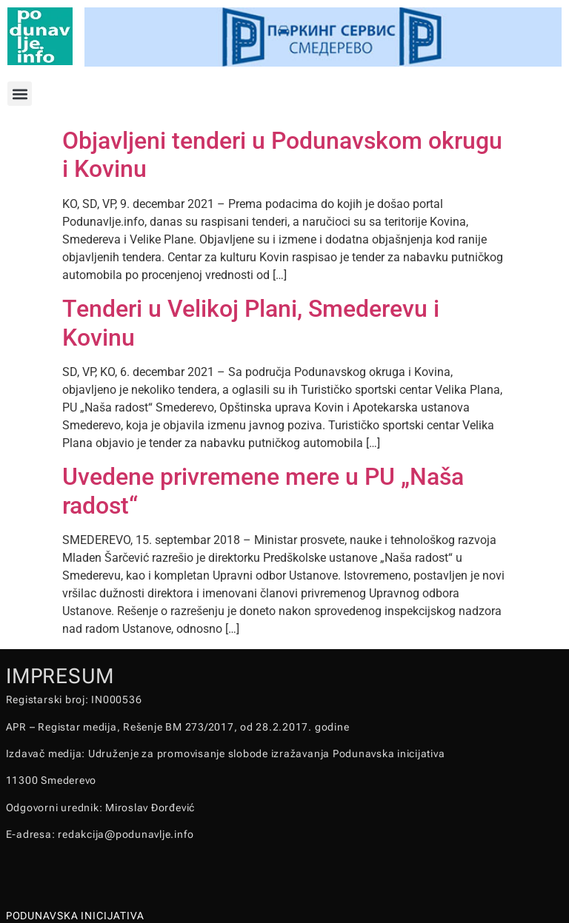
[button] (19, 93)
